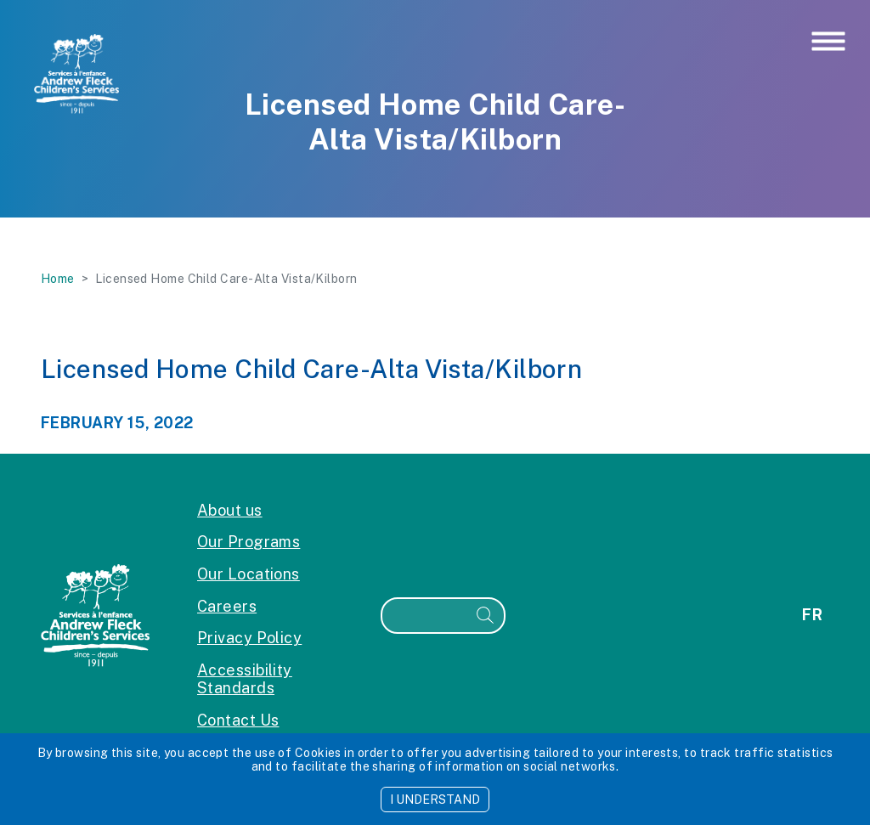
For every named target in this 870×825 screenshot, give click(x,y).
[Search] (424, 615)
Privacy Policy (249, 638)
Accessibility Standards (244, 679)
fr (812, 615)
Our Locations (248, 574)
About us (230, 510)
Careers (227, 606)
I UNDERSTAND (435, 799)
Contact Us (238, 720)
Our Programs (248, 542)
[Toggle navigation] (828, 42)
